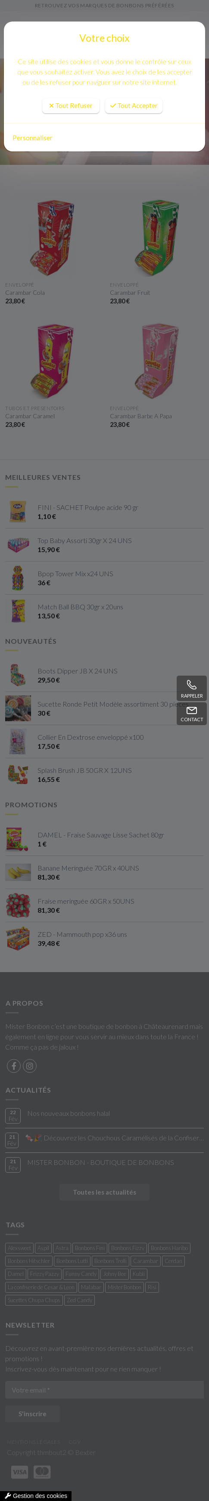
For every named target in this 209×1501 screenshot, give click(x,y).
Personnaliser (32, 138)
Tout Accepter (134, 105)
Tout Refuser (71, 105)
